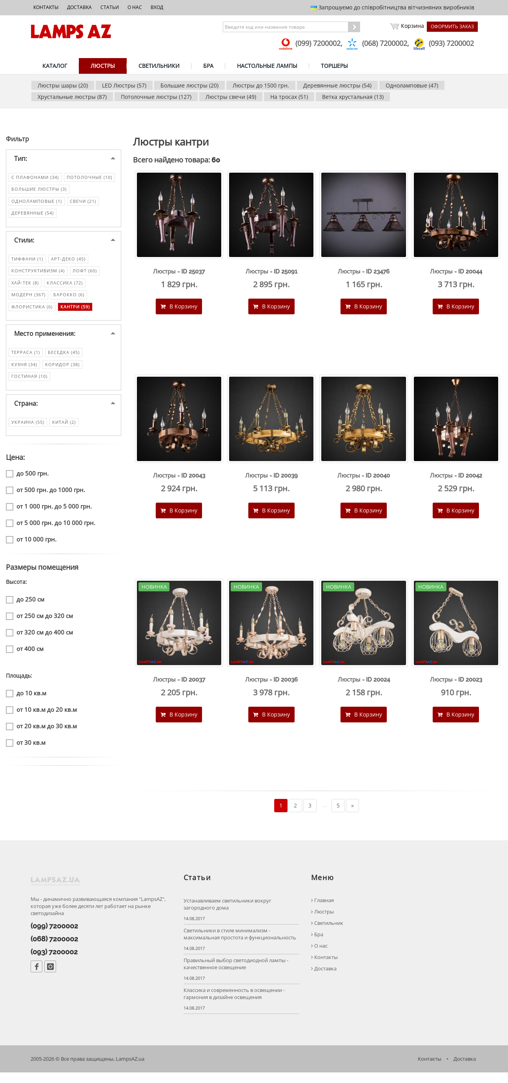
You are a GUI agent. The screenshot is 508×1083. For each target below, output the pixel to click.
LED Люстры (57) (124, 85)
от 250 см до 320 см (39, 621)
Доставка (79, 7)
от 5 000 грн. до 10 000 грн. (50, 528)
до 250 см (25, 605)
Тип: (20, 163)
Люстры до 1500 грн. (261, 85)
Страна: (26, 408)
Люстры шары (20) (63, 85)
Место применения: (44, 339)
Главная (322, 910)
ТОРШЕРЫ (334, 65)
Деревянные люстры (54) (337, 85)
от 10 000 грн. (31, 545)
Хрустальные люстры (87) (72, 96)
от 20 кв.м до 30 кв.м (41, 731)
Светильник (327, 933)
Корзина (406, 26)
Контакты (45, 7)
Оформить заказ (452, 26)
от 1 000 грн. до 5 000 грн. (49, 512)
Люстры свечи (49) (231, 96)
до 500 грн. (27, 479)
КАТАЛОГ (54, 65)
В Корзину (179, 311)
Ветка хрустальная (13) (353, 96)
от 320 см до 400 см (39, 638)
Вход (157, 7)
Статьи (109, 7)
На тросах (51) (289, 96)
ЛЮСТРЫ (103, 65)
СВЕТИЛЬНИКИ (159, 65)
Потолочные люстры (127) (156, 96)
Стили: (24, 245)
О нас (134, 7)
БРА (208, 65)
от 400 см (25, 654)
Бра (317, 944)
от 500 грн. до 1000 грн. (45, 495)
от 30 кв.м (26, 748)
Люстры (322, 922)
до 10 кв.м (26, 699)
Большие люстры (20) (189, 85)
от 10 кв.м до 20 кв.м (41, 715)
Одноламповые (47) (412, 85)
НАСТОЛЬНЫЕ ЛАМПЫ (267, 65)
